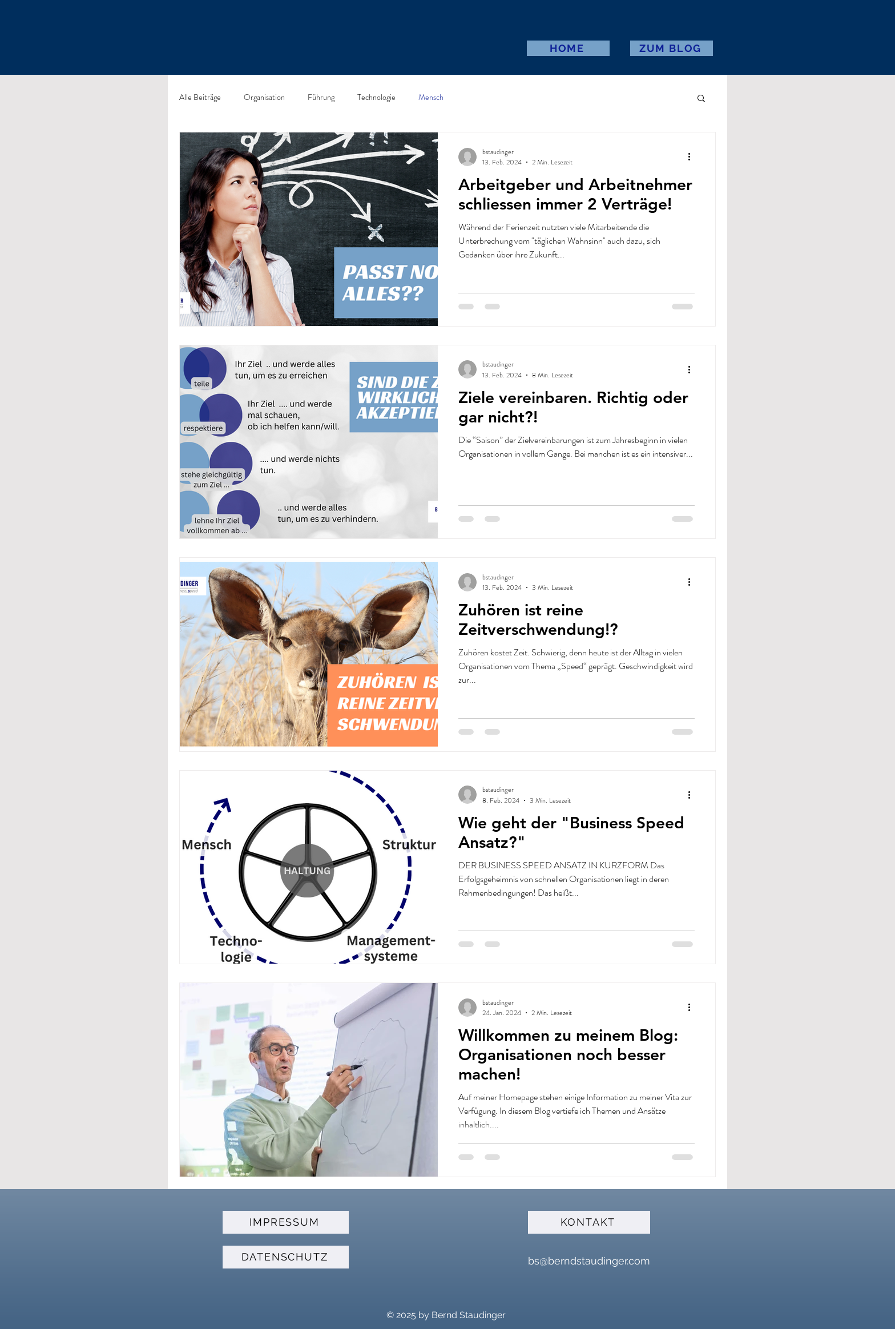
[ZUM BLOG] (671, 48)
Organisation (264, 97)
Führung (321, 97)
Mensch (431, 97)
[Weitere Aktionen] (693, 157)
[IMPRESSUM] (286, 1222)
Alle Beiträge (200, 97)
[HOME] (568, 48)
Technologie (376, 97)
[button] (701, 99)
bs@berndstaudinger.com (589, 1261)
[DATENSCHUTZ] (286, 1257)
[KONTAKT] (589, 1222)
